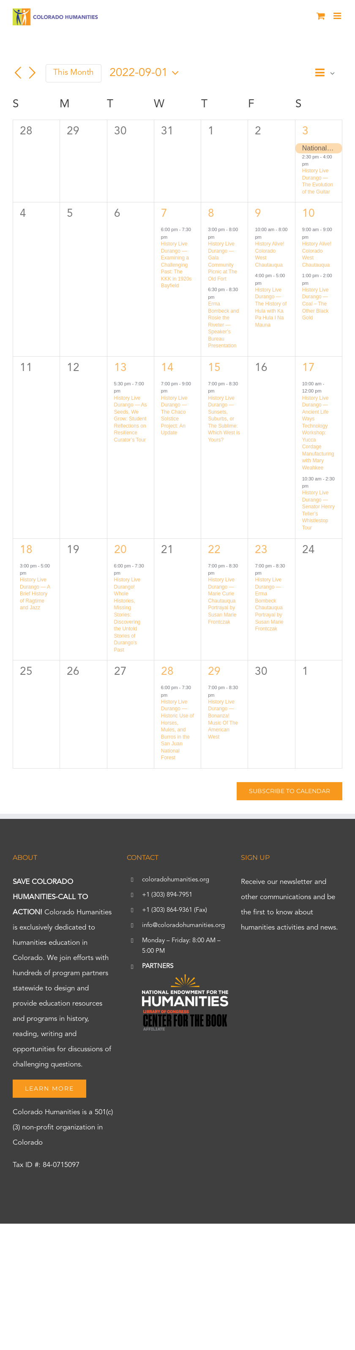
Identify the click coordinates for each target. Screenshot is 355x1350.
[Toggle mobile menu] (337, 15)
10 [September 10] (308, 213)
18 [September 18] (26, 550)
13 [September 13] (120, 368)
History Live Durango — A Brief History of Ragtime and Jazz (35, 594)
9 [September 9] (258, 213)
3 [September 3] (305, 131)
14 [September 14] (167, 368)
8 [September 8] (211, 213)
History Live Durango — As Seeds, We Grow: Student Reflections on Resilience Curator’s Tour (130, 419)
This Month (73, 73)
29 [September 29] (214, 671)
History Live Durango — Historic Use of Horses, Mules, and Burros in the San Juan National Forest (177, 730)
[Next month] (32, 73)
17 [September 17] (308, 368)
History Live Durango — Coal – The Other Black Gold (315, 304)
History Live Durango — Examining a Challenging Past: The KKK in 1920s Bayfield (176, 265)
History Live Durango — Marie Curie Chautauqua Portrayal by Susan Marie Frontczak (222, 601)
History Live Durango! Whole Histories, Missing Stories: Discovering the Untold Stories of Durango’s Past (127, 614)
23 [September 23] (261, 550)
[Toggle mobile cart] (321, 15)
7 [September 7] (164, 213)
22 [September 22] (214, 550)
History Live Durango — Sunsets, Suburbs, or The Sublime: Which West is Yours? (224, 419)
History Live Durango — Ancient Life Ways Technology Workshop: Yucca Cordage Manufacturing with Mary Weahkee (318, 433)
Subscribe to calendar (289, 791)
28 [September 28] (167, 671)
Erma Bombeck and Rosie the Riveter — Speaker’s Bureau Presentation (223, 325)
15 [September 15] (214, 368)
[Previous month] (18, 73)
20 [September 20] (120, 550)
